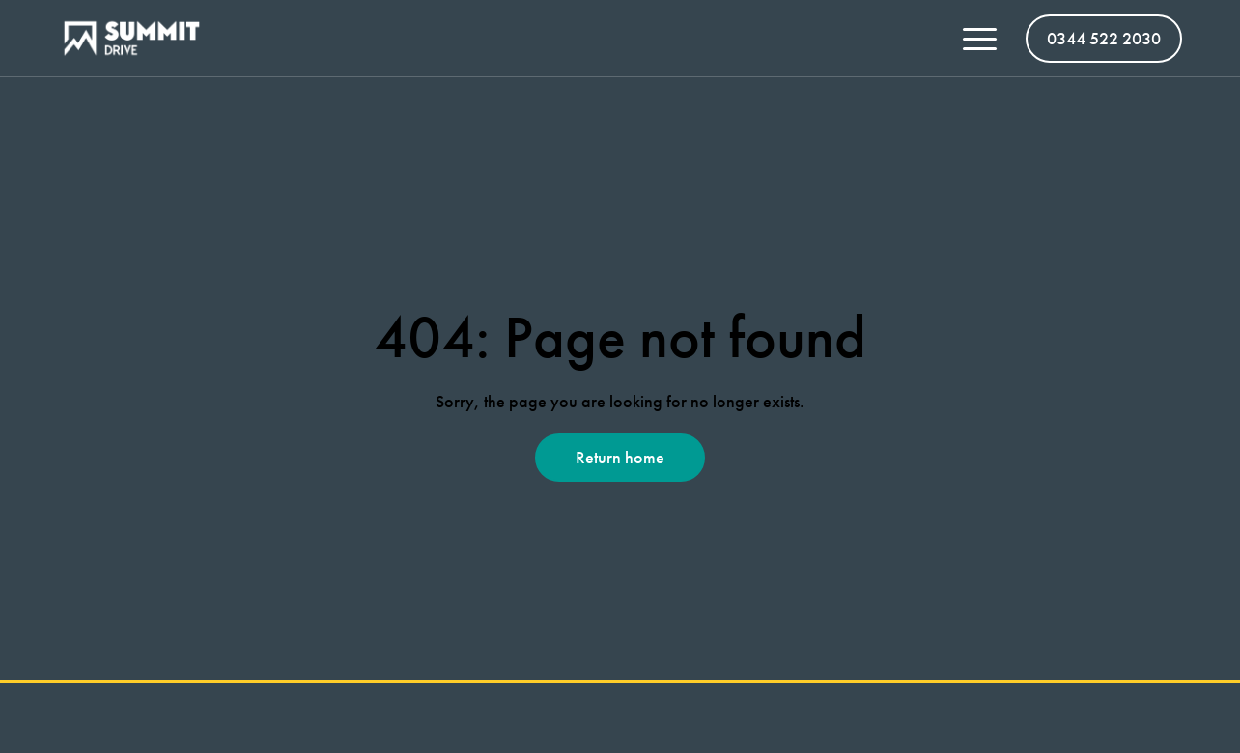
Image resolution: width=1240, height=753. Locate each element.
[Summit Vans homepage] (139, 38)
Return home (620, 457)
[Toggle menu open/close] (979, 39)
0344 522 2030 (1104, 38)
